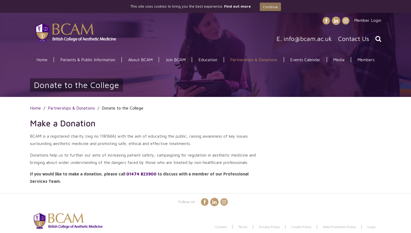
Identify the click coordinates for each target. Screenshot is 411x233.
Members (366, 59)
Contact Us (353, 38)
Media (338, 59)
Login (371, 227)
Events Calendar (305, 59)
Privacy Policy (269, 227)
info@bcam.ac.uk (308, 38)
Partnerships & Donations (253, 59)
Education (207, 59)
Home (41, 59)
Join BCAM (175, 59)
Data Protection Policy (339, 227)
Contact (221, 227)
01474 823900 (141, 174)
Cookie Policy (301, 227)
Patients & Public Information (87, 59)
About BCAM (140, 59)
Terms (242, 227)
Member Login (367, 20)
